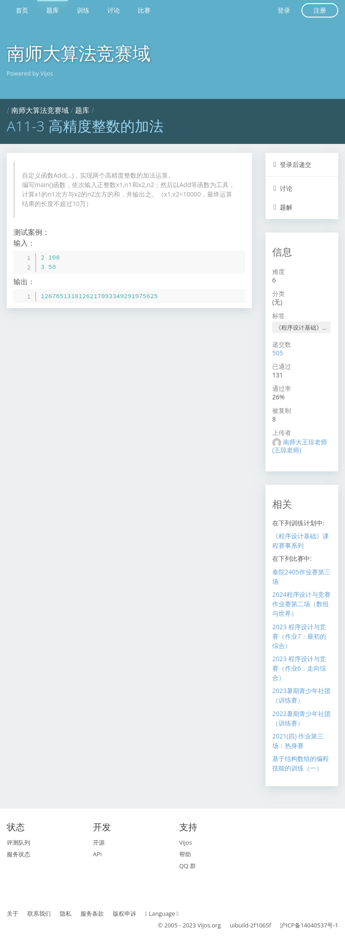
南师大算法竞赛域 (78, 52)
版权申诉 (124, 913)
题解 (283, 207)
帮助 (185, 854)
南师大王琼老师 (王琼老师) (299, 446)
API (97, 854)
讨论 (113, 10)
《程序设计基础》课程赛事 (303, 327)
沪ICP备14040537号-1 (309, 925)
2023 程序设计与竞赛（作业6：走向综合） (299, 668)
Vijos (185, 842)
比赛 (144, 10)
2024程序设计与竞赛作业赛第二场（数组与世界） (301, 604)
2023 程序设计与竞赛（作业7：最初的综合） (299, 636)
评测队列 (18, 842)
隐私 (65, 913)
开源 (99, 842)
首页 (22, 10)
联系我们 (39, 913)
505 (277, 353)
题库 (52, 10)
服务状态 (18, 854)
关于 (12, 913)
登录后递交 (292, 164)
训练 (83, 10)
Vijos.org (209, 925)
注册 (320, 10)
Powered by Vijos (30, 73)
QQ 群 (187, 866)
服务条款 (92, 913)
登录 (284, 10)
